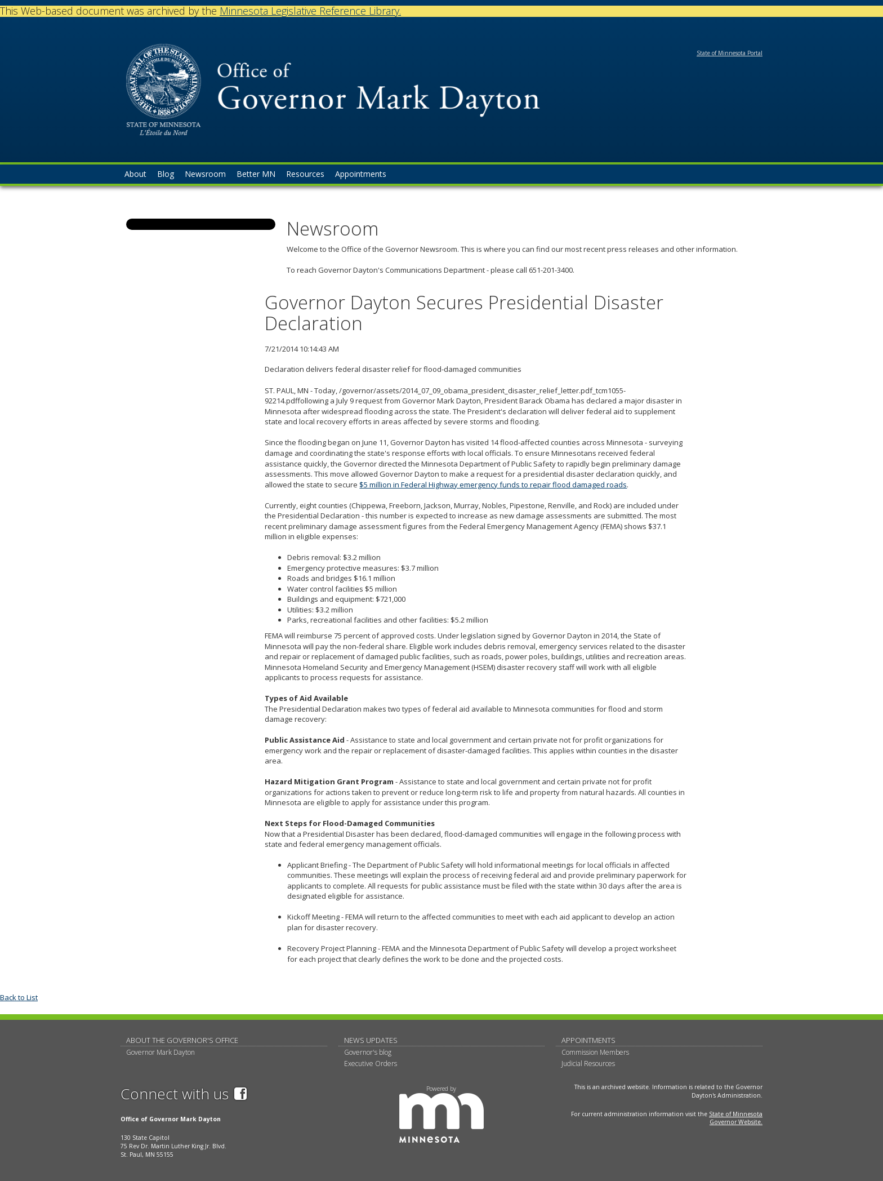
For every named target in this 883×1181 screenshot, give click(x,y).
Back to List (19, 997)
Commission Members (595, 1052)
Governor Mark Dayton (160, 1052)
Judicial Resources (588, 1063)
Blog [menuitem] (165, 173)
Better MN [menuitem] (256, 173)
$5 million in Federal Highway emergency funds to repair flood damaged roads (493, 484)
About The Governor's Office (182, 1040)
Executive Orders (370, 1063)
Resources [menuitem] (305, 173)
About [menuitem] (135, 173)
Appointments (588, 1040)
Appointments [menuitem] (360, 173)
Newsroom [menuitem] (205, 173)
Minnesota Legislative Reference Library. (310, 10)
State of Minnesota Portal (729, 53)
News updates (371, 1040)
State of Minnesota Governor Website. (735, 1118)
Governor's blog (367, 1052)
